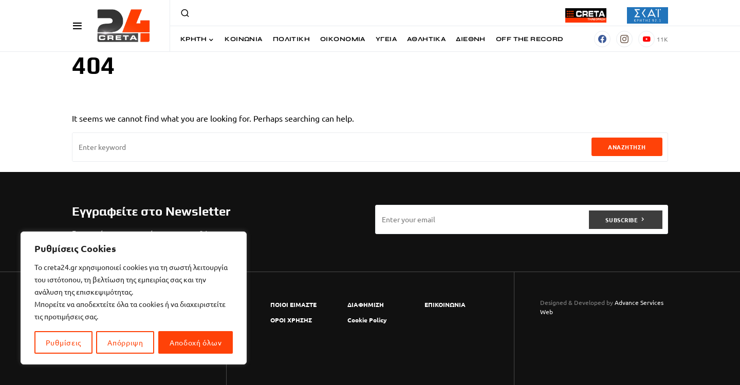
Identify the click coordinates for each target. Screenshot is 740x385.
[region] (134, 298)
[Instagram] (624, 39)
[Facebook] (602, 39)
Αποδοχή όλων (195, 342)
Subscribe (621, 219)
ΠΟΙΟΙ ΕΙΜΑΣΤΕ (293, 304)
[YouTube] (653, 39)
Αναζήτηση (627, 147)
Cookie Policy (367, 320)
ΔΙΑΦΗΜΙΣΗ (365, 304)
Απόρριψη (125, 342)
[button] (77, 25)
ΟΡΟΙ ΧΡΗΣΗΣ (291, 320)
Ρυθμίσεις (63, 342)
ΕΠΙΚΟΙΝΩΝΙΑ (445, 304)
